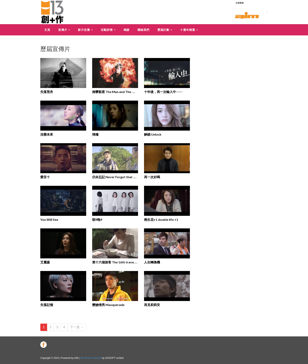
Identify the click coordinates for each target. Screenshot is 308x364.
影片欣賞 (85, 29)
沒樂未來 (46, 134)
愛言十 (45, 177)
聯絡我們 (143, 29)
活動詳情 (108, 29)
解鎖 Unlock (152, 134)
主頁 (47, 29)
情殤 (95, 134)
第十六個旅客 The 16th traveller (115, 262)
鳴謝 (126, 29)
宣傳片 (64, 29)
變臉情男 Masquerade (108, 305)
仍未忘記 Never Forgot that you (115, 177)
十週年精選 (189, 29)
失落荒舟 (46, 92)
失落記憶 (46, 305)
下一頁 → (77, 327)
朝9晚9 (97, 219)
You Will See (49, 219)
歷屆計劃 (164, 29)
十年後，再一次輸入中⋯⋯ (163, 92)
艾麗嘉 (45, 262)
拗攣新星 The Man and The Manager (118, 92)
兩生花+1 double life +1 (161, 219)
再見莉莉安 (152, 305)
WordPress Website (91, 358)
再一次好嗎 (152, 177)
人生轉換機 (152, 262)
